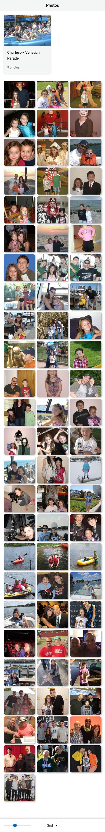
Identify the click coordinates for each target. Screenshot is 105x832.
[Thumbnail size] (17, 825)
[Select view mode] (52, 825)
